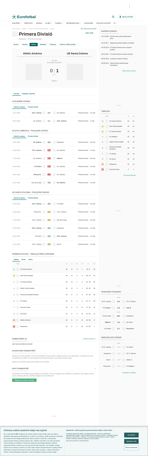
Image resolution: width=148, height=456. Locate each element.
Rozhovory (90, 425)
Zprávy (16, 44)
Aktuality (89, 408)
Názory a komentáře (92, 415)
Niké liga (34, 423)
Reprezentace (73, 23)
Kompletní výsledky (129, 372)
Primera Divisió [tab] (33, 107)
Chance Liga (35, 420)
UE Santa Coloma (77, 53)
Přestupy (28, 23)
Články (89, 406)
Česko (107, 408)
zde (52, 351)
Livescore (88, 23)
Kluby (48, 23)
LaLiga (33, 411)
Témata (52, 406)
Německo (108, 420)
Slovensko (108, 411)
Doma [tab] (24, 235)
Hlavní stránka (16, 28)
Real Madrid (72, 425)
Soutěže (16, 23)
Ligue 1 (33, 418)
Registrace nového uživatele (24, 356)
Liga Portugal (35, 425)
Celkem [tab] (16, 235)
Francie (108, 415)
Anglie (107, 413)
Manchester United (74, 413)
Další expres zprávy (129, 71)
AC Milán (71, 415)
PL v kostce (53, 411)
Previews (89, 411)
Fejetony (89, 418)
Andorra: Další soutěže (69, 44)
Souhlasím (131, 435)
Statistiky (43, 44)
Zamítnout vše (131, 441)
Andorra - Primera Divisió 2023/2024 (38, 28)
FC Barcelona (72, 423)
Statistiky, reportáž (28, 94)
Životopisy (90, 420)
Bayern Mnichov (73, 420)
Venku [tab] (30, 235)
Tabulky (25, 44)
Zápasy (39, 23)
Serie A (34, 413)
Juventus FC (72, 418)
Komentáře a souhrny (93, 413)
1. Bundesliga (35, 415)
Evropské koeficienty (56, 413)
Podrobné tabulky (129, 175)
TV (115, 23)
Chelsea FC (72, 411)
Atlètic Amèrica (32, 53)
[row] (54, 112)
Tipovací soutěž (103, 23)
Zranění (52, 420)
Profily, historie (91, 423)
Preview (16, 94)
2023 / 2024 (90, 33)
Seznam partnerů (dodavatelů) (77, 441)
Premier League (36, 408)
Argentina (108, 425)
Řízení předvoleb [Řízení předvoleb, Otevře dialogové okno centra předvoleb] (131, 447)
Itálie (107, 418)
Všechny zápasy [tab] (19, 107)
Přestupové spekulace (56, 418)
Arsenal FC (72, 408)
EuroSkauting (54, 408)
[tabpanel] (54, 115)
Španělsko (108, 423)
